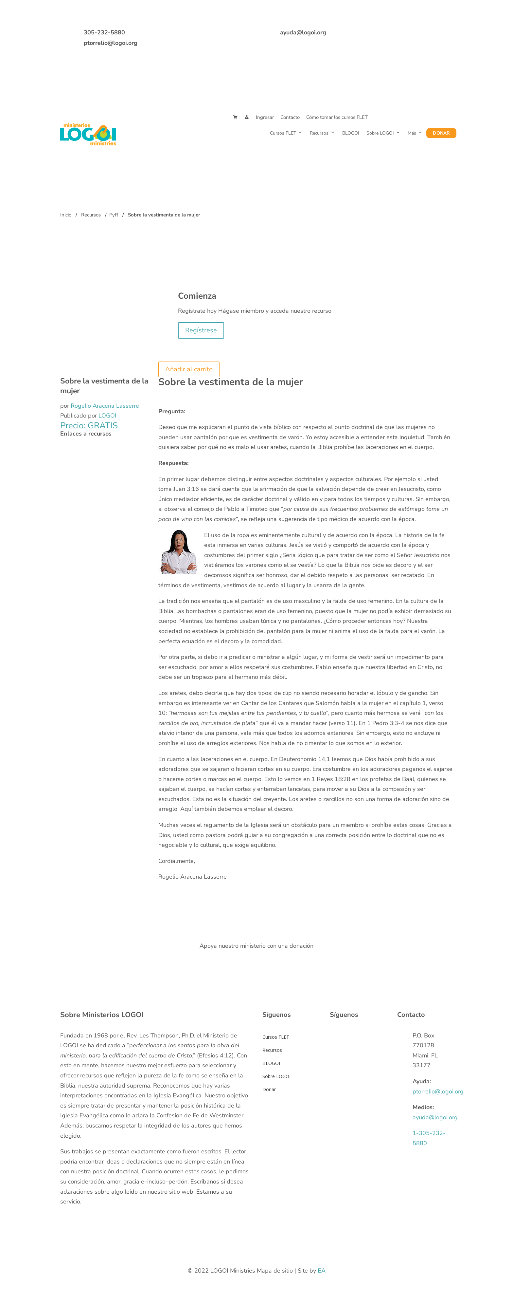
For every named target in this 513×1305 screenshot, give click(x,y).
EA (322, 1271)
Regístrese (201, 330)
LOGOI (107, 415)
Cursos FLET (283, 133)
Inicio (65, 215)
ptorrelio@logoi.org (110, 43)
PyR (113, 215)
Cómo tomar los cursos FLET (337, 117)
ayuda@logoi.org (303, 32)
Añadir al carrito (189, 369)
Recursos (319, 133)
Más (412, 133)
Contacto (290, 117)
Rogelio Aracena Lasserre (105, 406)
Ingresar (265, 117)
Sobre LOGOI (380, 133)
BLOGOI (350, 133)
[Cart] (235, 117)
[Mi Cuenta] (247, 117)
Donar (441, 133)
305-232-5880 (104, 32)
